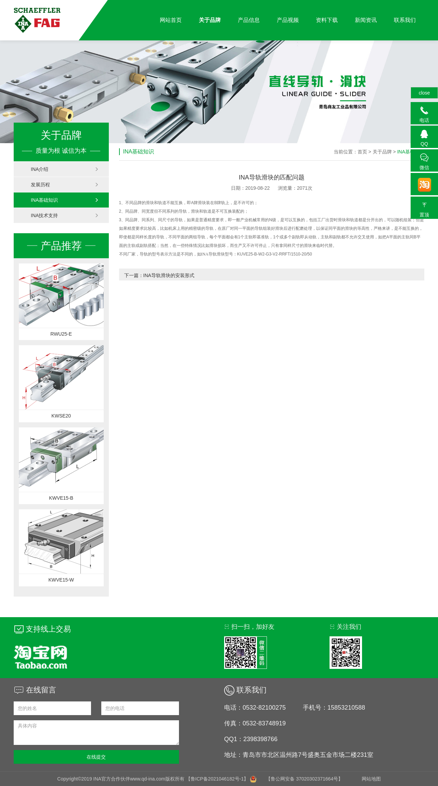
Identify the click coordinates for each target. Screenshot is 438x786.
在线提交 (96, 757)
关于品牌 (210, 20)
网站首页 (171, 20)
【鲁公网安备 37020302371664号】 (304, 779)
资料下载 (327, 20)
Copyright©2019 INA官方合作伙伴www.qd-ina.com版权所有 (121, 779)
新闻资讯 (366, 20)
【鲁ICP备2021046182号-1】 (217, 779)
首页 (362, 151)
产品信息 (249, 20)
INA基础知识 (65, 200)
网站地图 (371, 779)
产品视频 (288, 20)
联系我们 (405, 20)
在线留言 (35, 690)
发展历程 (65, 184)
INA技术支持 (65, 215)
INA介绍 (65, 169)
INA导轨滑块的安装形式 (168, 275)
